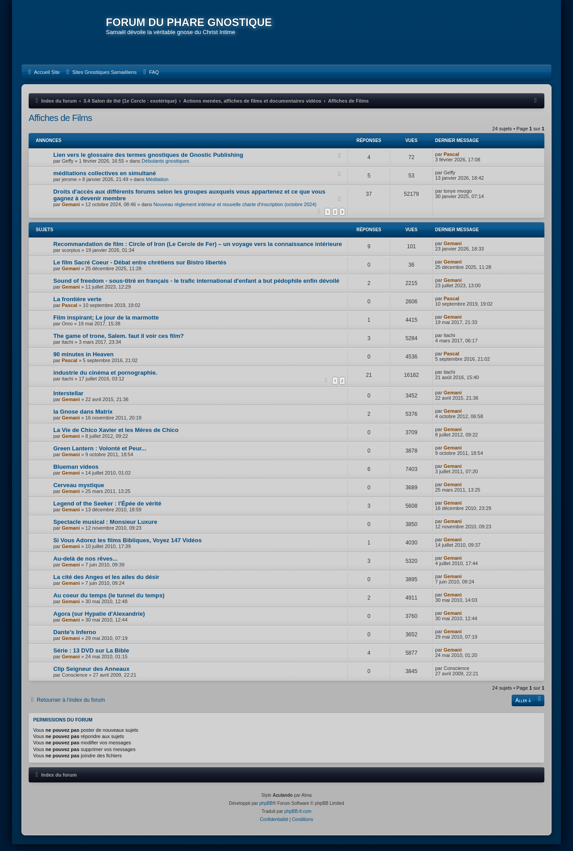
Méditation (157, 185)
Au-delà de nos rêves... (85, 565)
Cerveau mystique (78, 491)
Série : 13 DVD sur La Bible (91, 656)
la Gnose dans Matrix (83, 418)
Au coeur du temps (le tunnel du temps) (108, 601)
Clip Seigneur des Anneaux (91, 675)
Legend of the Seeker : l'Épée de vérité (107, 509)
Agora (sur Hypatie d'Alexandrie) (99, 620)
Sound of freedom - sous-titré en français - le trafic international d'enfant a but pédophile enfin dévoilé (196, 287)
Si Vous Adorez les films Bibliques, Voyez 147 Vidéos (127, 546)
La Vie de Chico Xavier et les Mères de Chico (116, 436)
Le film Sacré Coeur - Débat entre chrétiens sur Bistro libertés (140, 268)
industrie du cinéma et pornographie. (105, 379)
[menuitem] (43, 78)
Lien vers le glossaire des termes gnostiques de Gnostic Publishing (148, 161)
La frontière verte (77, 305)
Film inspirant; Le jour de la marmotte (106, 323)
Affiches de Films (60, 124)
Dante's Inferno (74, 638)
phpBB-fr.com (298, 818)
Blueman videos (75, 473)
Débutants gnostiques (165, 167)
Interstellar (68, 399)
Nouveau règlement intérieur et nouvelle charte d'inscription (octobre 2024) (235, 210)
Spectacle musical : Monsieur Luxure (105, 528)
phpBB (266, 810)
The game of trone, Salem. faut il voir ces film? (118, 342)
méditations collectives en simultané (104, 179)
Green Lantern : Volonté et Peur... (99, 454)
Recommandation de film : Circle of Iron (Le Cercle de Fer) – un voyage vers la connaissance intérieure (197, 250)
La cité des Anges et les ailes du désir (106, 583)
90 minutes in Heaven (83, 360)
